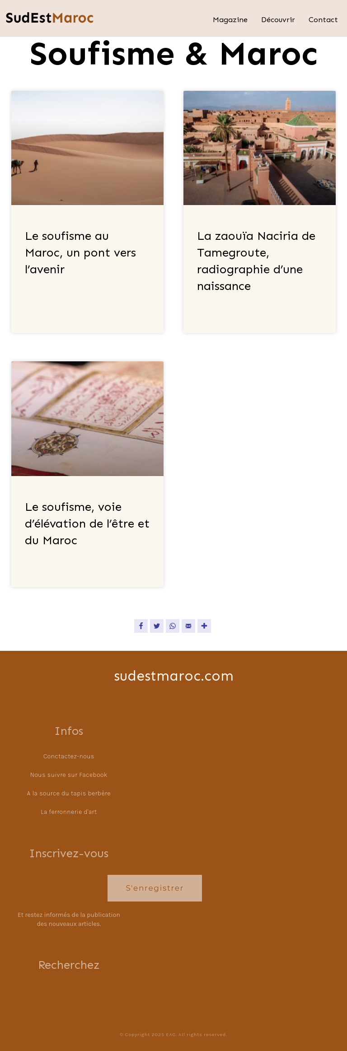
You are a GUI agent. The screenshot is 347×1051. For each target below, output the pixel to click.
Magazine (230, 19)
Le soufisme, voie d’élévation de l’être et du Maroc (87, 523)
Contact (323, 19)
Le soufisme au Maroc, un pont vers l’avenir (80, 252)
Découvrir (278, 19)
